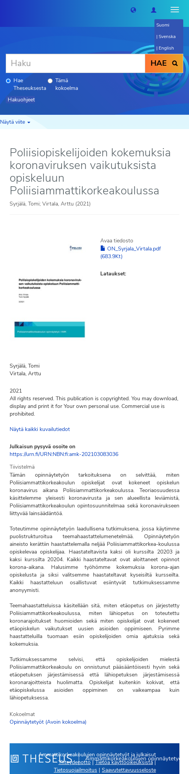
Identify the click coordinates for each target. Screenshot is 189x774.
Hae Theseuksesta (26, 84)
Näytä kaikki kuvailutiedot (40, 429)
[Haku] (75, 63)
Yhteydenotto (74, 762)
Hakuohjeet (21, 99)
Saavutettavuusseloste (129, 770)
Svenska (167, 36)
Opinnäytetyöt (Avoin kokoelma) (48, 722)
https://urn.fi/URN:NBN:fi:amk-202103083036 (64, 454)
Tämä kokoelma (63, 84)
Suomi (162, 25)
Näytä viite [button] (15, 122)
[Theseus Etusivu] (6, 9)
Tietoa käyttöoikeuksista (124, 762)
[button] (133, 9)
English (166, 48)
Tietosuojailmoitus (75, 770)
